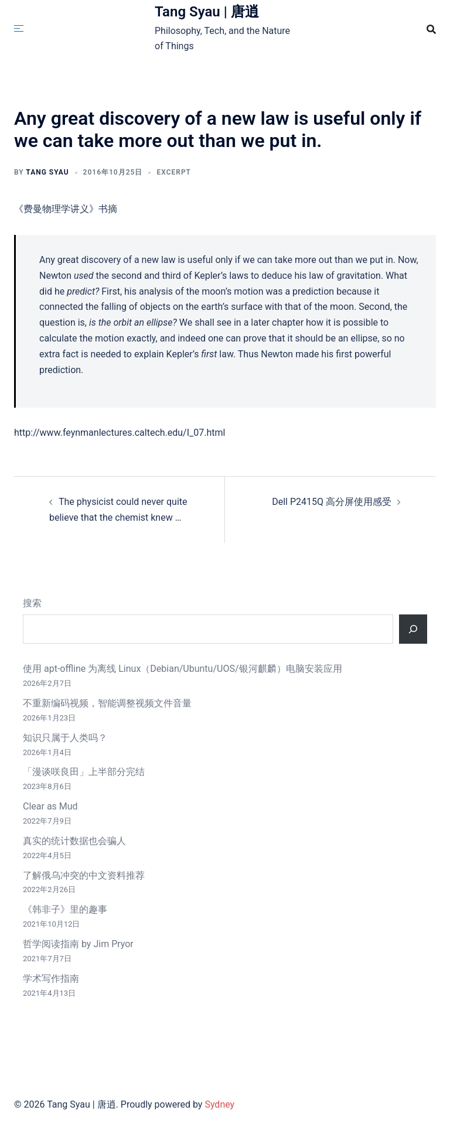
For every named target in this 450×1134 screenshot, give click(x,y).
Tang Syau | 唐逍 (207, 12)
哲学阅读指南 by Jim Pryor (78, 943)
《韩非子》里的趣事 (65, 909)
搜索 (32, 603)
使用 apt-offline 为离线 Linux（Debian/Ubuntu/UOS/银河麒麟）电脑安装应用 (182, 668)
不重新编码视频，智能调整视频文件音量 (107, 703)
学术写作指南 (51, 978)
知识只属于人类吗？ (65, 737)
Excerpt (173, 172)
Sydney (219, 1104)
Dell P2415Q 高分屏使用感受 (331, 501)
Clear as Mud (50, 806)
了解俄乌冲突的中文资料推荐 (84, 875)
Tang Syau (47, 172)
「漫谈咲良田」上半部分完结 (84, 771)
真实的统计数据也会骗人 (74, 840)
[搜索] (413, 629)
